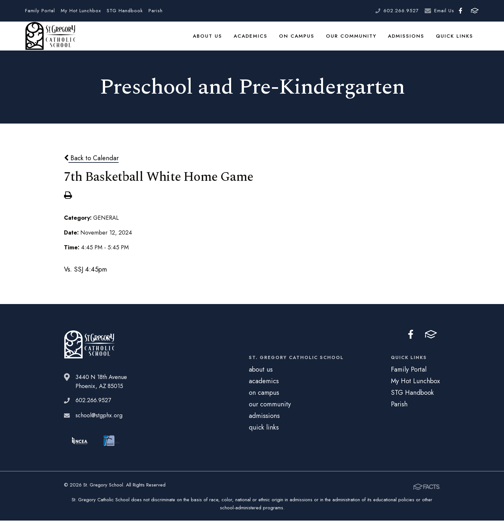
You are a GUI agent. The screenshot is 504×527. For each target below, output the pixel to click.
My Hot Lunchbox (81, 10)
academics (262, 40)
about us (221, 40)
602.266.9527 (401, 10)
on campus (306, 40)
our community (357, 40)
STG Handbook (125, 10)
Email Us (444, 10)
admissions (410, 40)
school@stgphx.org (99, 423)
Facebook (460, 11)
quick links (456, 40)
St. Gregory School (50, 40)
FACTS (475, 11)
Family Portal (40, 10)
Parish (155, 10)
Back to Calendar (91, 166)
